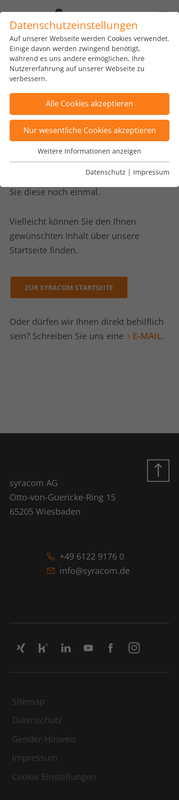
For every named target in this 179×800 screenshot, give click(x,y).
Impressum (151, 172)
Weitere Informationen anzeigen (89, 151)
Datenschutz (105, 172)
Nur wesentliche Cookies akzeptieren (89, 130)
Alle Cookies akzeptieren (89, 103)
